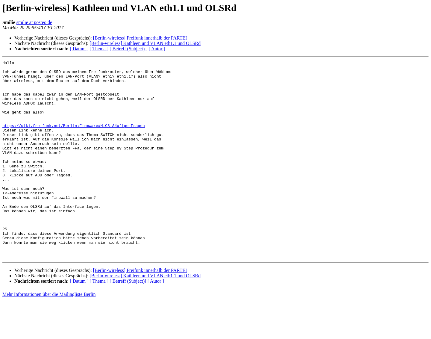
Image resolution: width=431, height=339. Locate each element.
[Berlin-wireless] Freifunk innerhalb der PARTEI (140, 37)
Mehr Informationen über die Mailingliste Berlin (48, 333)
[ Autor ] (157, 48)
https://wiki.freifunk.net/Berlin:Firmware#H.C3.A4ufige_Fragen (73, 139)
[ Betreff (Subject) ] (128, 48)
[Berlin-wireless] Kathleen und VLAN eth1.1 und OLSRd (145, 43)
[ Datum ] (79, 48)
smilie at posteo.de (34, 22)
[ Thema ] (99, 48)
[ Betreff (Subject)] (128, 320)
